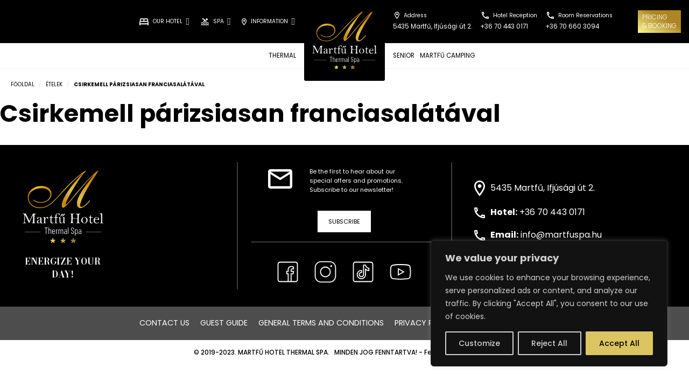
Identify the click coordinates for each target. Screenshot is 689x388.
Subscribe (344, 221)
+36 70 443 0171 (552, 212)
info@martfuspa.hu (561, 234)
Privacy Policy (425, 322)
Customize (479, 343)
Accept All (619, 343)
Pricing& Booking (659, 21)
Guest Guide (224, 322)
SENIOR (403, 55)
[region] (549, 303)
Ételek (54, 84)
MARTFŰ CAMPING (447, 55)
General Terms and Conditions (321, 322)
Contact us (164, 322)
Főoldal (22, 84)
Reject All (549, 343)
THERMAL (282, 55)
